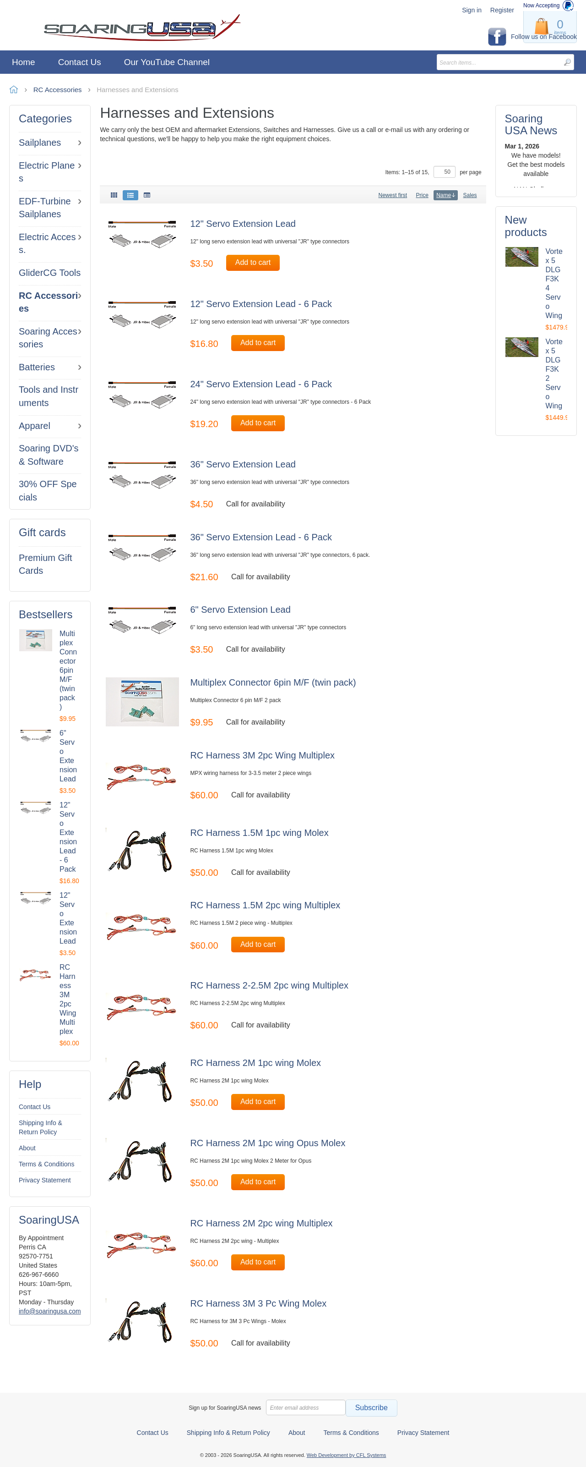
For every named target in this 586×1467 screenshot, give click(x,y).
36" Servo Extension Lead (243, 464)
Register (502, 10)
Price (422, 195)
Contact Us (34, 1106)
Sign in (472, 10)
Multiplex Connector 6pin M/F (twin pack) (68, 670)
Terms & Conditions (46, 1164)
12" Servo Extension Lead (243, 224)
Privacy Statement (45, 1180)
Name (445, 195)
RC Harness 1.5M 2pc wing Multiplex (265, 905)
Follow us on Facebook (544, 36)
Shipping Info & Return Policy (40, 1127)
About (27, 1148)
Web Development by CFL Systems (346, 1455)
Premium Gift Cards (45, 564)
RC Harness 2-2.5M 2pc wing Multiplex (269, 985)
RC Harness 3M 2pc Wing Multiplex (262, 755)
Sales (470, 195)
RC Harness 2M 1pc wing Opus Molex (267, 1143)
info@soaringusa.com (50, 1311)
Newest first (392, 195)
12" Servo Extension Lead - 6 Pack (261, 304)
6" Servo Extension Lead (240, 609)
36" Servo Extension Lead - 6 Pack (261, 537)
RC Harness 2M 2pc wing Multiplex (261, 1223)
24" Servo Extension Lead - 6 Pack (261, 384)
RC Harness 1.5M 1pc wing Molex (259, 833)
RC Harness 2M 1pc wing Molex (255, 1063)
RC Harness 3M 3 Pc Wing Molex (258, 1303)
